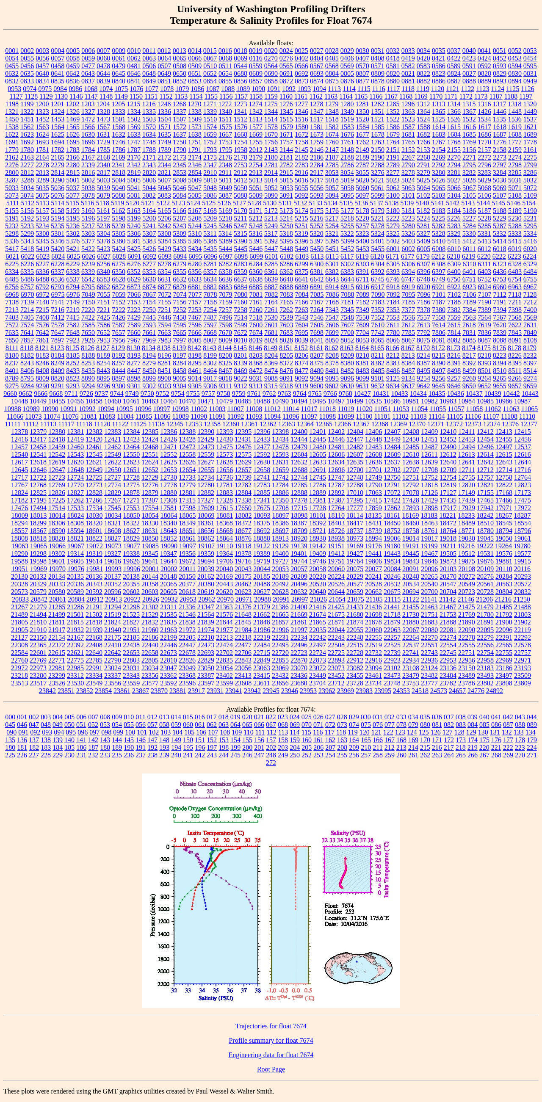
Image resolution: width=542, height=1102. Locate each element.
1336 (164, 111)
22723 (298, 652)
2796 (484, 164)
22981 (56, 667)
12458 (38, 446)
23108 (410, 667)
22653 (131, 652)
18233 (466, 515)
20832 (522, 591)
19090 (168, 546)
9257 (454, 378)
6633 (195, 279)
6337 (57, 271)
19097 (187, 546)
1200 (42, 104)
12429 (205, 439)
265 (461, 755)
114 (294, 732)
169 (413, 739)
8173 (453, 347)
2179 (256, 157)
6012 (484, 248)
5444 (225, 248)
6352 (134, 271)
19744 (298, 561)
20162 (205, 576)
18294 (19, 523)
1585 (377, 126)
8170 (423, 347)
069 (295, 724)
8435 (88, 370)
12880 (168, 492)
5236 (73, 225)
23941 (233, 690)
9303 (164, 385)
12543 (75, 454)
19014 (410, 538)
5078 (88, 195)
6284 (256, 264)
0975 (45, 88)
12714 (503, 469)
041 (496, 717)
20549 (466, 584)
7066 (134, 294)
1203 (87, 104)
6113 (317, 256)
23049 (187, 667)
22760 (19, 660)
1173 (480, 96)
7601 (271, 325)
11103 (418, 416)
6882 (210, 286)
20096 (429, 568)
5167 (195, 210)
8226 (515, 355)
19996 (131, 568)
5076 (57, 195)
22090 (466, 629)
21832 (149, 622)
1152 (165, 96)
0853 (195, 81)
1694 (57, 142)
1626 (73, 134)
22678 (187, 652)
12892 (336, 492)
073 (342, 724)
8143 (209, 347)
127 (447, 732)
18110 (336, 515)
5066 (454, 187)
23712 (336, 683)
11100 (364, 416)
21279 (38, 606)
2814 (57, 172)
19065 (38, 546)
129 (471, 732)
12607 (354, 454)
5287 (499, 225)
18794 (503, 530)
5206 (164, 218)
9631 (362, 385)
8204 (271, 355)
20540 (429, 584)
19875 (466, 561)
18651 (187, 530)
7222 (118, 309)
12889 (317, 492)
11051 (382, 408)
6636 (225, 279)
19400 (280, 553)
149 (176, 739)
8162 (331, 347)
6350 (118, 271)
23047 (168, 667)
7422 (88, 317)
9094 (317, 378)
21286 (75, 606)
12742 (280, 477)
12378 (19, 431)
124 (412, 732)
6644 (347, 279)
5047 (195, 187)
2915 (286, 172)
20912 (94, 599)
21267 (19, 606)
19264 (503, 546)
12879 (149, 492)
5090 (271, 195)
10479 (224, 401)
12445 (317, 439)
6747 (408, 279)
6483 (515, 271)
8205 (286, 355)
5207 (179, 218)
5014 (271, 180)
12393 (224, 431)
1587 (408, 126)
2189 (362, 157)
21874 (354, 622)
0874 (317, 81)
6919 (408, 286)
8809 (42, 378)
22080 (429, 629)
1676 (347, 134)
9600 (317, 385)
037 (449, 717)
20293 (522, 576)
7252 (179, 309)
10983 (448, 401)
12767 (19, 485)
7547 (332, 317)
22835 (224, 660)
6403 (484, 271)
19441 (373, 553)
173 (461, 739)
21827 (131, 622)
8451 (164, 370)
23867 (140, 690)
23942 (252, 690)
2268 (423, 157)
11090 (199, 416)
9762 (269, 393)
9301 (134, 385)
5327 (423, 233)
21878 (373, 622)
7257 (225, 309)
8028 (286, 340)
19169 (354, 546)
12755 (466, 477)
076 (378, 724)
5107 (499, 195)
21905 (19, 629)
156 (259, 739)
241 (188, 755)
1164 (345, 96)
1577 (256, 126)
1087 (212, 88)
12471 (168, 446)
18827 (112, 538)
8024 (271, 340)
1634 (149, 134)
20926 (150, 599)
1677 (362, 134)
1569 (134, 126)
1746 (118, 142)
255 (342, 755)
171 (437, 739)
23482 (429, 675)
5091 (286, 195)
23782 (448, 683)
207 (330, 747)
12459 (56, 446)
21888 (448, 622)
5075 (42, 195)
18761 (429, 530)
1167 (391, 96)
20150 (187, 576)
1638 (195, 134)
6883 (225, 286)
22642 (112, 652)
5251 (301, 225)
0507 (164, 65)
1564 (57, 126)
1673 (317, 134)
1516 (301, 119)
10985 (485, 401)
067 (271, 724)
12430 (224, 439)
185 (69, 747)
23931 (215, 690)
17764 (336, 507)
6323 (499, 264)
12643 (503, 462)
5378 (103, 241)
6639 (271, 279)
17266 (94, 500)
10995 (124, 408)
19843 (410, 561)
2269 (438, 157)
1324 (57, 111)
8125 (72, 347)
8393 (484, 363)
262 (425, 755)
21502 (94, 614)
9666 (40, 393)
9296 (103, 385)
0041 (484, 50)
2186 (317, 157)
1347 (317, 111)
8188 (88, 355)
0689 (256, 73)
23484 (448, 675)
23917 (196, 690)
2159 (515, 149)
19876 (485, 561)
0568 (332, 65)
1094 (319, 88)
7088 (347, 294)
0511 (225, 65)
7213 (12, 309)
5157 (42, 210)
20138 (131, 576)
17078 (410, 492)
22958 (485, 660)
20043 (243, 568)
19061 (522, 538)
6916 (362, 286)
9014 (195, 378)
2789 (393, 164)
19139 (298, 546)
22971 (522, 660)
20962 (206, 599)
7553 (393, 317)
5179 (377, 210)
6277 (149, 264)
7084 (302, 294)
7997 (179, 340)
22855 (280, 660)
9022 (240, 378)
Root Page (271, 1069)
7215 (42, 309)
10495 (317, 401)
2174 (195, 157)
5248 (256, 225)
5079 (103, 195)
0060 (103, 58)
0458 (57, 65)
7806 (438, 332)
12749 (373, 477)
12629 (243, 462)
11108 (509, 416)
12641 (466, 462)
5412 (469, 241)
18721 (317, 530)
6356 (195, 271)
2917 (317, 172)
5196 (88, 218)
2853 (179, 172)
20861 (57, 599)
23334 (94, 675)
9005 (179, 378)
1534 (484, 119)
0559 (256, 65)
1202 (72, 104)
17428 (410, 500)
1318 (514, 104)
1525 (438, 119)
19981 (94, 568)
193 (164, 747)
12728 (131, 477)
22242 (317, 637)
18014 (57, 515)
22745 (448, 652)
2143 (271, 149)
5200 (149, 218)
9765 (315, 393)
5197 (103, 218)
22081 (448, 629)
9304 (179, 385)
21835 (168, 622)
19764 (354, 561)
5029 (484, 180)
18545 (503, 523)
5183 (438, 210)
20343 (94, 584)
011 (140, 717)
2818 (118, 172)
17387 (336, 500)
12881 (187, 492)
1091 (273, 88)
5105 (469, 195)
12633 (317, 462)
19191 (410, 546)
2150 (377, 149)
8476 (286, 370)
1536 (515, 119)
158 (283, 739)
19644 (168, 561)
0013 (179, 50)
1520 (362, 119)
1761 (347, 142)
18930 (317, 538)
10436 (455, 393)
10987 (522, 401)
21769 (466, 614)
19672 (187, 561)
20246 (392, 576)
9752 (162, 393)
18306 (56, 523)
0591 (469, 65)
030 (366, 717)
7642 (42, 332)
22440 (149, 645)
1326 (73, 111)
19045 (485, 538)
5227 (469, 218)
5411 (453, 241)
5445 (240, 248)
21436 (373, 606)
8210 (362, 355)
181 (22, 747)
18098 (299, 515)
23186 (503, 667)
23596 (187, 683)
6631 (164, 279)
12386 (168, 431)
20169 (224, 576)
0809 (377, 73)
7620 (499, 325)
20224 (336, 576)
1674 (332, 134)
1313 (438, 104)
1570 (149, 126)
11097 (309, 416)
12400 (298, 431)
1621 (530, 126)
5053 (286, 187)
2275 (530, 157)
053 (105, 724)
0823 (438, 73)
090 (11, 732)
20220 (317, 576)
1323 (42, 111)
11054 (419, 408)
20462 (243, 584)
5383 (149, 241)
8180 (12, 355)
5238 (103, 225)
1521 (377, 119)
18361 (205, 523)
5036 (57, 187)
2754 (256, 164)
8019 (256, 340)
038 (461, 717)
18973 (354, 538)
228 (46, 755)
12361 (249, 424)
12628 (224, 462)
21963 (168, 629)
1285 (392, 104)
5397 (317, 241)
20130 (19, 576)
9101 (377, 378)
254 (330, 755)
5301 (57, 233)
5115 (72, 203)
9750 (147, 393)
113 (283, 732)
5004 (118, 180)
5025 (423, 180)
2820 (149, 172)
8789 (12, 378)
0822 (423, 73)
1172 (466, 96)
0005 (73, 50)
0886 (438, 81)
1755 (256, 142)
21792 (503, 614)
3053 (332, 172)
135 (10, 739)
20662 (373, 591)
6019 (515, 248)
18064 (168, 515)
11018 (327, 408)
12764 (522, 477)
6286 (286, 264)
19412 (336, 553)
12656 (224, 469)
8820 (57, 378)
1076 (136, 88)
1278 (316, 104)
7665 (179, 332)
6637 (240, 279)
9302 (149, 385)
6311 (484, 264)
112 (271, 732)
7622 (515, 325)
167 (389, 739)
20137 (112, 576)
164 (354, 739)
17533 (75, 507)
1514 (271, 119)
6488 (42, 279)
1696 (88, 142)
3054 (347, 172)
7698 (317, 332)
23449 (317, 675)
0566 (301, 65)
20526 (336, 584)
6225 (12, 264)
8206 (301, 355)
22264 (410, 637)
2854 (195, 172)
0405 (332, 58)
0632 (12, 73)
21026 (318, 599)
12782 (243, 485)
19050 (503, 538)
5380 (118, 241)
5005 (134, 180)
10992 (87, 408)
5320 (317, 233)
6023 (43, 256)
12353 (193, 424)
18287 (522, 515)
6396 (423, 271)
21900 (503, 622)
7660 (134, 332)
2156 (469, 149)
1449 (530, 111)
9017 (210, 378)
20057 (298, 568)
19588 (19, 561)
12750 (392, 477)
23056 (243, 667)
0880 (393, 81)
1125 (512, 88)
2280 (73, 164)
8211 (377, 355)
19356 (187, 553)
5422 (88, 248)
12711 (466, 469)
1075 (121, 88)
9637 (408, 385)
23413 (243, 675)
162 (330, 739)
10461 (131, 401)
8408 (42, 370)
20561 (485, 584)
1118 (408, 88)
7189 (469, 302)
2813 (42, 172)
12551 (149, 454)
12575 (243, 454)
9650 (469, 385)
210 (366, 747)
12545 (94, 454)
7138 (12, 302)
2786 (347, 164)
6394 (408, 271)
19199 (429, 546)
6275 (118, 264)
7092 (393, 294)
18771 (466, 530)
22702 (224, 652)
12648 (75, 469)
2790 (408, 164)
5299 (27, 233)
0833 (27, 81)
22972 (19, 667)
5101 (408, 195)
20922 (132, 599)
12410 (448, 431)
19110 (224, 546)
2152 (408, 149)
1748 (149, 142)
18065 (187, 515)
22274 (448, 637)
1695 (73, 142)
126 (436, 732)
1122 (467, 88)
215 (425, 747)
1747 (134, 142)
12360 (230, 424)
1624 (42, 134)
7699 (332, 332)
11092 (235, 416)
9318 (286, 385)
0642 (73, 73)
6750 (454, 279)
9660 (10, 393)
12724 (75, 477)
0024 (286, 50)
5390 (240, 241)
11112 (30, 424)
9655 (499, 385)
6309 (454, 264)
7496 (225, 317)
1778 (530, 142)
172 (449, 739)
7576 (42, 325)
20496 (298, 584)
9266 (515, 378)
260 (401, 755)
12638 (410, 462)
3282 (469, 172)
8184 (57, 355)
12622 (112, 462)
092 (35, 732)
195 (188, 747)
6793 (57, 286)
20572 (522, 584)
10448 (19, 401)
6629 (134, 279)
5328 (438, 233)
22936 (429, 660)
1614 (438, 126)
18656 (205, 530)
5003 (103, 180)
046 (22, 724)
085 (484, 724)
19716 (243, 561)
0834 (42, 81)
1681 (408, 134)
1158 (256, 96)
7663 (164, 332)
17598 (187, 507)
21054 (337, 599)
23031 (131, 667)
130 (483, 732)
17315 (187, 500)
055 (129, 724)
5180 (393, 210)
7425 (103, 317)
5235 (57, 225)
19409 (317, 553)
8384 (408, 363)
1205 (118, 104)
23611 (261, 683)
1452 (42, 119)
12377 (528, 424)
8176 (499, 347)
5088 (240, 195)
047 (34, 724)
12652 (149, 469)
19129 (280, 546)
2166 (73, 157)
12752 (429, 477)
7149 (73, 302)
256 (354, 755)
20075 (354, 568)
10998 (180, 408)
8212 (393, 355)
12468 (149, 446)
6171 (392, 256)
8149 (270, 347)
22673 (168, 652)
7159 (225, 302)
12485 (410, 446)
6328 (515, 264)
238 (152, 755)
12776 (149, 485)
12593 (280, 454)
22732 (373, 652)
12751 (410, 477)
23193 (522, 667)
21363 (224, 606)
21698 (373, 614)
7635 (12, 332)
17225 (56, 500)
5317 (271, 233)
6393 (393, 271)
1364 (423, 111)
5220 (362, 218)
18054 (150, 515)
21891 (485, 622)
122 (388, 732)
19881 (503, 561)
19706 (224, 561)
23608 (243, 683)
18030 (94, 515)
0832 (12, 81)
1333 (118, 111)
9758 (223, 393)
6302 (347, 264)
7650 (88, 332)
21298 (131, 606)
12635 (354, 462)
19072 (94, 546)
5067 (469, 187)
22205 (187, 637)
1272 (225, 104)
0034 (423, 50)
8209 (347, 355)
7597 (210, 325)
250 (295, 755)
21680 (354, 614)
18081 (224, 515)
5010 (210, 180)
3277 (393, 172)
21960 (149, 629)
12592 (261, 454)
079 (413, 724)
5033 (12, 187)
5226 (454, 218)
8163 (347, 347)
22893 (336, 660)
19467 (429, 553)
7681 (271, 332)
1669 (256, 134)
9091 (286, 378)
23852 (84, 690)
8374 (301, 363)
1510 (210, 119)
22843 (243, 660)
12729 (149, 477)
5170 (240, 210)
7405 (27, 317)
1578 (271, 126)
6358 (225, 271)
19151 (336, 546)
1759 (317, 142)
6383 (347, 271)
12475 (224, 446)
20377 (187, 584)
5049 (225, 187)
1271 (209, 104)
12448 (373, 439)
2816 (88, 172)
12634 (336, 462)
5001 (73, 180)
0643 (88, 73)
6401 (469, 271)
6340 (103, 271)
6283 (240, 264)
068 (283, 724)
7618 (469, 325)
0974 (29, 88)
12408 (410, 431)
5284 (469, 225)
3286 (530, 172)
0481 (134, 65)
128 (459, 732)
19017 (429, 538)
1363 (408, 111)
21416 (317, 606)
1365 (438, 111)
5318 (286, 233)
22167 (75, 637)
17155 (485, 492)
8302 (210, 363)
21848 (261, 622)
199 (235, 747)
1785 (103, 149)
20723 (466, 591)
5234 (42, 225)
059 (176, 724)
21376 (243, 606)
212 (389, 747)
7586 (103, 325)
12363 (286, 424)
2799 (530, 164)
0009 (118, 50)
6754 (515, 279)
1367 (469, 111)
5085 (195, 195)
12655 (205, 469)
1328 (103, 111)
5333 (515, 233)
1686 (484, 134)
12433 (261, 439)
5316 (256, 233)
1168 (405, 96)
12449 (392, 439)
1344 (271, 111)
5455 (377, 248)
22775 (75, 660)
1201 (57, 104)
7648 (73, 332)
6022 (27, 256)
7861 (42, 340)
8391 (454, 363)
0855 (225, 81)
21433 (354, 606)
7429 (134, 317)
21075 (355, 599)
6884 (240, 286)
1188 (510, 96)
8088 (499, 340)
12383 (112, 431)
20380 (205, 584)
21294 (112, 606)
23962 (326, 690)
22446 (168, 645)
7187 (438, 302)
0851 (164, 81)
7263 (301, 309)
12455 (503, 439)
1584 (362, 126)
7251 (164, 309)
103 (165, 732)
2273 (499, 157)
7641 (27, 332)
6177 (408, 256)
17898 (429, 507)
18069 (206, 515)
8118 (26, 347)
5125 (209, 203)
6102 (286, 256)
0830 (515, 73)
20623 (243, 591)
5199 (134, 218)
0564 (271, 65)
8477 (301, 370)
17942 (485, 507)
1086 (197, 88)
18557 (19, 530)
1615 (454, 126)
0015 (210, 50)
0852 (179, 81)
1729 (103, 142)
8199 (210, 355)
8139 (179, 347)
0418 (393, 58)
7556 (408, 317)
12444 (298, 439)
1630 (88, 134)
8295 (195, 363)
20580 (56, 591)
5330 (469, 233)
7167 (317, 302)
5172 (271, 210)
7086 (332, 294)
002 (34, 717)
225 (10, 755)
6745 (377, 279)
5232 (12, 225)
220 (484, 747)
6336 (42, 271)
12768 (38, 485)
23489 (466, 675)
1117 (393, 88)
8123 (57, 347)
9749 (132, 393)
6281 (210, 264)
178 (520, 739)
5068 (484, 187)
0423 (469, 58)
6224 (529, 256)
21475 (466, 606)
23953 (308, 690)
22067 (410, 629)
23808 (503, 683)
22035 (317, 629)
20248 (410, 576)
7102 (454, 294)
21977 (224, 629)
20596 (112, 591)
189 (117, 747)
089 (532, 724)
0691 (286, 73)
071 (318, 724)
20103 (448, 568)
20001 (150, 568)
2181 (286, 157)
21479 (485, 606)
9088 (271, 378)
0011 (148, 50)
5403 (408, 241)
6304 (377, 264)
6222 (499, 256)
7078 (210, 294)
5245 (210, 225)
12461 (94, 446)
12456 (522, 439)
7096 (424, 294)
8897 (118, 378)
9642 (423, 385)
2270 (454, 157)
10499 (354, 401)
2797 (499, 164)
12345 (174, 424)
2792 (438, 164)
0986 (75, 88)
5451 (332, 248)
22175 (112, 637)
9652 (484, 385)
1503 (149, 119)
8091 (515, 340)
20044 (261, 568)
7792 (423, 332)
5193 (42, 218)
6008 (438, 248)
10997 (161, 408)
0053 (530, 50)
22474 (224, 645)
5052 (271, 187)
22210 (205, 637)
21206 (484, 599)
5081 (134, 195)
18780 (485, 530)
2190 (377, 157)
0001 (12, 50)
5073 (12, 195)
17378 (298, 500)
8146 (255, 347)
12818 (429, 485)
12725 (94, 477)
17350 (280, 500)
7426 (118, 317)
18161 (391, 515)
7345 (347, 309)
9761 (254, 393)
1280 (347, 104)
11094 (272, 416)
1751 (195, 142)
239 (164, 755)
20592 (94, 591)
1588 (423, 126)
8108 (530, 340)
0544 (240, 65)
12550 (131, 454)
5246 (225, 225)
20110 (503, 568)
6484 (530, 271)
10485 (243, 401)
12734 (205, 477)
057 (152, 724)
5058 (347, 187)
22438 (131, 645)
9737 (101, 393)
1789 (164, 149)
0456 (27, 65)
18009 (19, 515)
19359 (205, 553)
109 (237, 732)
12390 (205, 431)
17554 (149, 507)
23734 (373, 683)
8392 (469, 363)
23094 (373, 667)
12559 (205, 454)
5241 (149, 225)
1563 (42, 126)
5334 (530, 233)
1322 (27, 111)
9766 (330, 393)
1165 (361, 96)
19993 (113, 568)
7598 (225, 325)
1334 (134, 111)
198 (223, 747)
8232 (530, 355)
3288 (27, 180)
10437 (474, 393)
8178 (514, 347)
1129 (46, 96)
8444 (118, 370)
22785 (94, 660)
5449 (301, 248)
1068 (90, 88)
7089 (363, 294)
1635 (164, 134)
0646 (134, 73)
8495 (423, 370)
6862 (103, 286)
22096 (503, 629)
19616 (112, 561)
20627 (261, 591)
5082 (149, 195)
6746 (393, 279)
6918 (393, 286)
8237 (12, 363)
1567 (103, 126)
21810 (38, 622)
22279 (485, 637)
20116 (522, 568)
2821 (164, 172)
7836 (484, 332)
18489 (466, 523)
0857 (256, 81)
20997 (299, 599)
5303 (88, 233)
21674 (317, 614)
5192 (27, 218)
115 (306, 732)
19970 (57, 568)
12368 (379, 424)
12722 (38, 477)
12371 (435, 424)
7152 (118, 302)
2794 (454, 164)
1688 (515, 134)
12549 (112, 454)
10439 (492, 393)
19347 (168, 553)
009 (117, 717)
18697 (280, 530)
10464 (168, 401)
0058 (73, 58)
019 (235, 717)
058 (164, 724)
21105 (374, 599)
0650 (179, 73)
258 (378, 755)
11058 (474, 408)
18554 (522, 523)
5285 (484, 225)
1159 (270, 96)
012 (152, 717)
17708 (280, 507)
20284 (503, 576)
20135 (75, 576)
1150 (136, 96)
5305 (118, 233)
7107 (485, 294)
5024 (408, 180)
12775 (131, 485)
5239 (118, 225)
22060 (373, 629)
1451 (27, 119)
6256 (103, 264)
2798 (515, 164)
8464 (210, 370)
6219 (469, 256)
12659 (280, 469)
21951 (131, 629)
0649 (164, 73)
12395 (243, 431)
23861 (121, 690)
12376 (510, 424)
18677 (243, 530)
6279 (179, 264)
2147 (332, 149)
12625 (168, 462)
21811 (56, 622)
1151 (151, 96)
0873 (301, 81)
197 (212, 747)
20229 (354, 576)
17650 (243, 507)
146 (141, 739)
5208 (195, 218)
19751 (336, 561)
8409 (57, 370)
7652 (103, 332)
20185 (261, 576)
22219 (261, 637)
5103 (438, 195)
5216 (317, 218)
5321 (332, 233)
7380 (438, 309)
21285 (56, 606)
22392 (75, 645)
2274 (515, 157)
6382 (332, 271)
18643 (168, 530)
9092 (301, 378)
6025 (73, 256)
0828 (484, 73)
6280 (195, 264)
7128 (529, 294)
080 (425, 724)
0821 (408, 73)
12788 (354, 485)
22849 (261, 660)
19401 (298, 553)
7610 (377, 325)
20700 (429, 591)
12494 (466, 446)
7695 (301, 332)
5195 (73, 218)
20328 (19, 584)
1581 (317, 126)
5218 (347, 218)
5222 (393, 218)
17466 (503, 500)
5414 (499, 241)
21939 (94, 629)
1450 (12, 119)
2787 (362, 164)
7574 (27, 325)
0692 (301, 73)
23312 (75, 675)
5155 (12, 210)
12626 (187, 462)
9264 (484, 378)
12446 (336, 439)
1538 (12, 126)
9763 (284, 393)
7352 (377, 309)
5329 (454, 233)
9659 (530, 385)
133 (519, 732)
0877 (362, 81)
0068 (225, 58)
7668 (210, 332)
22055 (354, 629)
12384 (131, 431)
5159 (73, 210)
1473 (103, 119)
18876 (243, 538)
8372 (286, 363)
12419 (75, 439)
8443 (103, 370)
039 (472, 717)
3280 (438, 172)
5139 (407, 203)
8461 (195, 370)
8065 (377, 340)
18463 (429, 523)
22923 (392, 660)
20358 (149, 584)
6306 (408, 264)
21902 (522, 622)
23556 (112, 683)
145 (129, 739)
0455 (12, 65)
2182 (301, 157)
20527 (354, 584)
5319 (301, 233)
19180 (392, 546)
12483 (373, 446)
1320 (529, 104)
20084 (392, 568)
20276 (485, 576)
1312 (423, 104)
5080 (118, 195)
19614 (94, 561)
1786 (118, 149)
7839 (499, 332)
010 (129, 717)
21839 (205, 622)
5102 (423, 195)
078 (401, 724)
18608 (112, 530)
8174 (469, 347)
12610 (410, 454)
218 (461, 747)
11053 (401, 408)
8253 (88, 363)
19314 (75, 553)
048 (46, 724)
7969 (149, 340)
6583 (103, 279)
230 (69, 755)
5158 (57, 210)
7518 (256, 317)
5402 (393, 241)
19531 (485, 553)
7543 (301, 317)
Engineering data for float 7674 (271, 1054)
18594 (75, 530)
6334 (12, 271)
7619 (484, 325)
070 (306, 724)
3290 (57, 180)
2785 (332, 164)
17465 (485, 500)
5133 (315, 203)
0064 (164, 58)
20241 (373, 576)
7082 (271, 294)
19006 (392, 538)
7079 (225, 294)
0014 (195, 50)
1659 (210, 134)
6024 (58, 256)
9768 (345, 393)
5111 (12, 203)
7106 (469, 294)
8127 (103, 347)
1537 (530, 119)
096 (82, 732)
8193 (134, 355)
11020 (364, 408)
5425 (134, 248)
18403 (336, 523)
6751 (469, 279)
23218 (19, 675)
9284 (27, 385)
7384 (469, 309)
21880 (410, 622)
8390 (438, 363)
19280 (522, 546)
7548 (347, 317)
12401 (317, 431)
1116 (378, 88)
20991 (281, 599)
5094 (332, 195)
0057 (57, 58)
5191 (12, 218)
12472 (187, 446)
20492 (280, 584)
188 (105, 747)
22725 (336, 652)
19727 (280, 561)
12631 (280, 462)
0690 (271, 73)
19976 (75, 568)
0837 (88, 81)
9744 (117, 393)
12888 (298, 492)
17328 (224, 500)
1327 (88, 111)
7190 (484, 302)
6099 (256, 256)
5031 (515, 180)
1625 (57, 134)
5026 (438, 180)
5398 (332, 241)
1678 (377, 134)
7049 (88, 294)
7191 (499, 302)
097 (94, 732)
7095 (408, 294)
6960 (499, 286)
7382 (454, 309)
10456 (75, 401)
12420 (94, 439)
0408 (377, 58)
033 (401, 717)
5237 (88, 225)
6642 (317, 279)
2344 (164, 164)
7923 (73, 340)
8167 (408, 347)
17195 (38, 500)
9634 (393, 385)
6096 (210, 256)
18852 (168, 538)
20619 (205, 591)
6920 (423, 286)
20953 (188, 599)
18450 (392, 523)
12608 (373, 454)
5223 (408, 218)
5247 (240, 225)
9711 (70, 393)
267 (484, 755)
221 (496, 747)
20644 (336, 591)
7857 (27, 340)
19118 (243, 546)
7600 (256, 325)
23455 (354, 675)
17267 (112, 500)
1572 (179, 126)
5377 (88, 241)
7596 (195, 325)
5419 (42, 248)
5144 (483, 203)
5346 (57, 241)
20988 (262, 599)
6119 (361, 256)
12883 (224, 492)
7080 (241, 294)
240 (176, 755)
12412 (485, 431)
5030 (499, 180)
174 (472, 739)
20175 (243, 576)
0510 (210, 65)
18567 (38, 530)
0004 (57, 50)
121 (376, 732)
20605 (168, 591)
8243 (27, 363)
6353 (149, 271)
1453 (57, 119)
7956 (118, 340)
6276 (134, 264)
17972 (522, 507)
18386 (280, 523)
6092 (149, 256)
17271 (131, 500)
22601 (38, 652)
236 (129, 755)
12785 (298, 485)
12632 (298, 462)
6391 (362, 271)
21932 (75, 629)
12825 (38, 492)
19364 (224, 553)
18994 (373, 538)
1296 (408, 104)
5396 (301, 241)
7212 (530, 302)
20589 (75, 591)
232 (93, 755)
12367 (361, 424)
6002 (408, 248)
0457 (42, 65)
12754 (448, 477)
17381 (317, 500)
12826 (56, 492)
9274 (530, 378)
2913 (256, 172)
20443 (224, 584)
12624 (149, 462)
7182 (362, 302)
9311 (225, 385)
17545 (112, 507)
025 (306, 717)
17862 (392, 507)
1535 (499, 119)
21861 (298, 622)
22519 (373, 645)
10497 (336, 401)
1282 (377, 104)
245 (235, 755)
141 (81, 739)
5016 (301, 180)
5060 (362, 187)
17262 (75, 500)
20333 (56, 584)
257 (366, 755)
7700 (347, 332)
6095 (195, 256)
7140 (42, 302)
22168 (94, 637)
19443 (392, 553)
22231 (280, 637)
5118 (102, 203)
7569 (530, 317)
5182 (423, 210)
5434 (195, 248)
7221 (103, 309)
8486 (393, 370)
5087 (225, 195)
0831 (530, 73)
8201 (240, 355)
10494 (298, 401)
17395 (354, 500)
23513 (19, 683)
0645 (118, 73)
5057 (332, 187)
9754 (178, 393)
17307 (149, 500)
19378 (243, 553)
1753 (225, 142)
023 (283, 717)
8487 (408, 370)
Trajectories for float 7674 (271, 1026)
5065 (438, 187)
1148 (106, 96)
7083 (286, 294)
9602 (332, 385)
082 (449, 724)
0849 (149, 81)
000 (10, 717)
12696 (336, 469)
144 (117, 739)
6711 (362, 279)
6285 (271, 264)
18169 (410, 515)
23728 (354, 683)
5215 (301, 218)
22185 (131, 637)
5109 (530, 195)
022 (271, 717)
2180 (271, 157)
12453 (466, 439)
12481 (336, 446)
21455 (410, 606)
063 (223, 724)
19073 (113, 546)
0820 (393, 73)
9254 (423, 378)
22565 (503, 645)
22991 (94, 667)
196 (200, 747)
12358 (212, 424)
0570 (362, 65)
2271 (469, 157)
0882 (423, 81)
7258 (240, 309)
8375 (317, 363)
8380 (347, 363)
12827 (75, 492)
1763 (377, 142)
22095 (485, 629)
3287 (12, 180)
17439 (466, 500)
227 (34, 755)
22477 (243, 645)
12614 (485, 454)
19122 (261, 546)
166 (378, 739)
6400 (454, 271)
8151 (286, 347)
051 (81, 724)
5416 (530, 241)
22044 (336, 629)
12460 (75, 446)
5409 (423, 241)
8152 (301, 347)
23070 (298, 667)
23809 (522, 683)
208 (342, 747)
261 (413, 755)
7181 (347, 302)
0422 (454, 58)
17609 (205, 507)
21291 (94, 606)
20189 (280, 576)
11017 (309, 408)
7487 (210, 317)
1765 (408, 142)
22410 (112, 645)
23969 (345, 690)
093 (47, 732)
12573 (224, 454)
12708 (429, 469)
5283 (454, 225)
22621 (75, 652)
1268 (179, 104)
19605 (75, 561)
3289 (42, 180)
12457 (19, 446)
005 (69, 717)
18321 (112, 523)
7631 (530, 325)
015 (188, 717)
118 (341, 732)
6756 (12, 286)
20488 (261, 584)
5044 (149, 187)
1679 (393, 134)
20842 (38, 599)
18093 (262, 515)
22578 (522, 645)
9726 (86, 393)
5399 (347, 241)
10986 (503, 401)
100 (130, 732)
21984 (243, 629)
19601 (56, 561)
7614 (438, 325)
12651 (131, 469)
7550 (362, 317)
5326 (408, 233)
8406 (27, 370)
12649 (94, 469)
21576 (224, 614)
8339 (240, 363)
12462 (112, 446)
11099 (345, 416)
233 (105, 755)
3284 (499, 172)
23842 (47, 690)
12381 (75, 431)
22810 (168, 660)
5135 (346, 203)
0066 (195, 58)
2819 (134, 172)
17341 (261, 500)
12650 (112, 469)
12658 (261, 469)
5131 (285, 203)
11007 (235, 408)
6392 (377, 271)
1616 (469, 126)
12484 (392, 446)
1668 (240, 134)
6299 (301, 264)
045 (10, 724)
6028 (119, 256)
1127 (15, 96)
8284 (179, 363)
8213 (408, 355)
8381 (362, 363)
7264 (317, 309)
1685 (469, 134)
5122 (163, 203)
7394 (499, 309)
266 (472, 755)
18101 (318, 515)
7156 (179, 302)
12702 (392, 469)
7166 (301, 302)
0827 (469, 73)
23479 (410, 675)
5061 (377, 187)
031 (378, 717)
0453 (515, 58)
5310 (195, 233)
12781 (224, 485)
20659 (354, 591)
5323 (362, 233)
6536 (57, 279)
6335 (27, 271)
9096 (347, 378)
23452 (336, 675)
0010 (134, 50)
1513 (256, 119)
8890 (88, 378)
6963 (515, 286)
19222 (484, 546)
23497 (503, 675)
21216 (503, 599)
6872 (118, 286)
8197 (179, 355)
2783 (301, 164)
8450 (149, 370)
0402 (301, 58)
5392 (271, 241)
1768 (454, 142)
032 (389, 717)
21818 (94, 622)
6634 (210, 279)
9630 (347, 385)
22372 (56, 645)
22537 (410, 645)
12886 (280, 492)
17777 (354, 507)
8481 (332, 370)
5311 (209, 233)
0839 (103, 81)
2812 (27, 172)
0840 (118, 81)
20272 (466, 576)
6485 (12, 279)
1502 (134, 119)
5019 (347, 180)
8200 (225, 355)
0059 (88, 58)
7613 (423, 325)
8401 (12, 370)
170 (425, 739)
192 (152, 747)
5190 (530, 210)
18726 (336, 530)
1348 (332, 111)
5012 (240, 180)
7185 (408, 302)
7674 (256, 332)
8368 (256, 363)
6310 (469, 264)
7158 (210, 302)
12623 (131, 462)
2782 (286, 164)
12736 (224, 477)
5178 (362, 210)
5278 (377, 225)
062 (212, 724)
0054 (12, 58)
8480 (317, 370)
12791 (392, 485)
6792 (42, 286)
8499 (469, 370)
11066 (15, 416)
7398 (515, 309)
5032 (530, 180)
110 (248, 732)
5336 (12, 241)
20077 (373, 568)
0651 (195, 73)
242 (200, 755)
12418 (56, 439)
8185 (73, 355)
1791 (195, 149)
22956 (466, 660)
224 (532, 747)
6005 (423, 248)
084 (472, 724)
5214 (286, 218)
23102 (392, 667)
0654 (225, 73)
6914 (332, 286)
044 (532, 717)
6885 (256, 286)
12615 (503, 454)
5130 (270, 203)
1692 (27, 142)
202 (271, 747)
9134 (408, 378)
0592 (484, 65)
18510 (485, 523)
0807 (362, 73)
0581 (393, 65)
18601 (94, 530)
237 (141, 755)
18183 (428, 515)
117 (330, 732)
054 (117, 724)
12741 (261, 477)
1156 (225, 96)
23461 (373, 675)
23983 (364, 690)
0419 (408, 58)
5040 (118, 187)
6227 (42, 264)
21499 (56, 614)
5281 (423, 225)
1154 (195, 96)
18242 (484, 515)
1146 (76, 96)
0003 (42, 50)
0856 (240, 81)
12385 (149, 431)
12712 (485, 469)
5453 (362, 248)
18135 (373, 515)
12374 (491, 424)
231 (81, 755)
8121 (42, 347)
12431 (243, 439)
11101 (382, 416)
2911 (225, 172)
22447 (187, 645)
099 (118, 732)
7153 (134, 302)
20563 (503, 584)
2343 (149, 164)
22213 (224, 637)
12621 (94, 462)
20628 (280, 591)
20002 (168, 568)
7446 (164, 317)
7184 (393, 302)
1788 (149, 149)
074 (354, 724)
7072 (164, 294)
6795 (88, 286)
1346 (301, 111)
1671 (286, 134)
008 (105, 717)
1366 (454, 111)
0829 (499, 73)
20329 (38, 584)
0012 (164, 50)
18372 (243, 523)
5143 (468, 203)
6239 (88, 264)
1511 (225, 119)
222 (508, 747)
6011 (469, 248)
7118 (514, 294)
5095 (347, 195)
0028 (332, 50)
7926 (88, 340)
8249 (57, 363)
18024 (75, 515)
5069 (499, 187)
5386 (195, 241)
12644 (522, 462)
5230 (515, 218)
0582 (408, 65)
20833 (20, 599)
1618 (499, 126)
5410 (438, 241)
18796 (522, 530)
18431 (373, 523)
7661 (149, 332)
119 (352, 732)
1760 (332, 142)
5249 (271, 225)
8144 (225, 347)
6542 (88, 279)
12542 (56, 454)
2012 (256, 149)
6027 (104, 256)
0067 (210, 58)
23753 (410, 683)
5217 (332, 218)
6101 (271, 256)
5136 (361, 203)
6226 (27, 264)
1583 (347, 126)
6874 (149, 286)
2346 (195, 164)
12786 (317, 485)
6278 (164, 264)
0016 (225, 50)
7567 (499, 317)
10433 (399, 393)
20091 (410, 568)
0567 (317, 65)
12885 (261, 492)
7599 (240, 325)
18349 (187, 523)
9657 (515, 385)
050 (69, 724)
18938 (336, 538)
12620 (75, 462)
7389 (484, 309)
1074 (106, 88)
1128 (31, 96)
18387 (298, 523)
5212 (256, 218)
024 (295, 717)
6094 (180, 256)
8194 (149, 355)
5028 (469, 180)
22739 (392, 652)
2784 (317, 164)
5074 (27, 195)
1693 (42, 142)
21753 (448, 614)
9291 (57, 385)
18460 (410, 523)
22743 (429, 652)
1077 (151, 88)
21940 (112, 629)
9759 (239, 393)
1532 (469, 119)
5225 (438, 218)
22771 (56, 660)
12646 (38, 469)
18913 (280, 538)
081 (437, 724)
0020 (271, 50)
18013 (38, 515)
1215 (133, 104)
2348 (225, 164)
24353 (401, 690)
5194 (57, 218)
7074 (180, 294)
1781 (42, 149)
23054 (224, 667)
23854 (103, 690)
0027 (317, 50)
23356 (149, 675)
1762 (362, 142)
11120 (102, 424)
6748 (423, 279)
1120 (437, 88)
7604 (301, 325)
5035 (42, 187)
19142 (317, 546)
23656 (280, 683)
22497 (317, 645)
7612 (408, 325)
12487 (429, 446)
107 (213, 732)
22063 (392, 629)
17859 (373, 507)
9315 (271, 385)
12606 (336, 454)
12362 (268, 424)
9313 (256, 385)
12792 (410, 485)
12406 (373, 431)
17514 (56, 507)
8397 (530, 363)
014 (176, 717)
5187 (484, 210)
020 (247, 717)
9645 (438, 385)
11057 (456, 408)
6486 (27, 279)
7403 (12, 317)
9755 (193, 393)
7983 (164, 340)
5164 (149, 210)
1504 (164, 119)
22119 (522, 629)
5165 (164, 210)
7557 (423, 317)
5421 (73, 248)
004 (58, 717)
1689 (530, 134)
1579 (286, 126)
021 (259, 717)
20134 (56, 576)
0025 (301, 50)
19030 (466, 538)
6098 (241, 256)
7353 (393, 309)
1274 (255, 104)
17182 (19, 500)
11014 (290, 408)
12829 (112, 492)
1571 (164, 126)
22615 (56, 652)
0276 (286, 58)
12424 (149, 439)
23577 (149, 683)
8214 (423, 355)
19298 (38, 553)
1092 (289, 88)
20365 (168, 584)
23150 (466, 667)
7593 (149, 325)
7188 (454, 302)
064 (235, 724)
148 (164, 739)
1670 (271, 134)
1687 (499, 134)
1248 (164, 104)
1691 (12, 142)
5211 (240, 218)
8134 (148, 347)
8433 (73, 370)
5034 (27, 187)
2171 (149, 157)
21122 (410, 599)
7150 (88, 302)
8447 (134, 370)
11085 (144, 416)
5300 (42, 233)
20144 (149, 576)
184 (58, 747)
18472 (448, 523)
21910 (38, 629)
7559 (454, 317)
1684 (454, 134)
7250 (149, 309)
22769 (38, 660)
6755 (530, 279)
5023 (393, 180)
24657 (457, 690)
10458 (94, 401)
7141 (57, 302)
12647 (56, 469)
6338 (73, 271)
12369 (398, 424)
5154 (529, 203)
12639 (429, 462)
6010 (454, 248)
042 (508, 717)
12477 (261, 446)
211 (377, 747)
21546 (187, 614)
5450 (317, 248)
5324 (377, 233)
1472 (88, 119)
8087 (484, 340)
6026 (88, 256)
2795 (469, 164)
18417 (354, 523)
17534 (94, 507)
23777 (429, 683)
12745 (317, 477)
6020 (530, 248)
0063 (149, 58)
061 (200, 724)
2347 (210, 164)
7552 (377, 317)
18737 (354, 530)
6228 (57, 264)
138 (46, 739)
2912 (240, 172)
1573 (195, 126)
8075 (423, 340)
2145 (301, 149)
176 (496, 739)
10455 (56, 401)
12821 (485, 485)
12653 (168, 469)
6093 (164, 256)
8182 (27, 355)
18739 (373, 530)
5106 (484, 195)
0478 (103, 65)
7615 (454, 325)
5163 (134, 210)
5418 (27, 248)
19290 (19, 553)
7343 (332, 309)
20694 (410, 591)
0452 (499, 58)
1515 (286, 119)
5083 (164, 195)
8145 (240, 347)
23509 (522, 675)
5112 (27, 203)
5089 (256, 195)
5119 (117, 203)
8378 (332, 363)
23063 (261, 667)
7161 (256, 302)
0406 (347, 58)
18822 (94, 538)
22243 (336, 637)
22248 (354, 637)
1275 (270, 104)
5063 (408, 187)
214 (413, 747)
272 (271, 762)
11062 (492, 408)
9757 (208, 393)
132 (507, 732)
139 (58, 739)
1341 (240, 111)
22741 (410, 652)
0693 (317, 73)
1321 (12, 111)
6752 (484, 279)
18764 (448, 530)
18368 (224, 523)
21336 (187, 606)
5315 (240, 233)
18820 (56, 538)
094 (59, 732)
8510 (499, 370)
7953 (103, 340)
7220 (88, 309)
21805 (19, 622)
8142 (194, 347)
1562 (27, 126)
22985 (75, 667)
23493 (485, 675)
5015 (286, 180)
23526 (56, 683)
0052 (515, 50)
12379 (38, 431)
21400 (298, 606)
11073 (33, 416)
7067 (149, 294)
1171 (450, 96)
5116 (87, 203)
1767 (438, 142)
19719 (261, 561)
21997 (298, 629)
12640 (448, 462)
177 (508, 739)
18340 (168, 523)
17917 (448, 507)
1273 (240, 104)
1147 (90, 96)
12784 (280, 485)
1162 (316, 96)
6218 (453, 256)
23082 (354, 667)
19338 (131, 553)
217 (449, 747)
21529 (149, 614)
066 (259, 724)
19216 (466, 546)
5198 (118, 218)
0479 (118, 65)
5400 (362, 241)
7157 (195, 302)
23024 (112, 667)
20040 (224, 568)
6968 (12, 294)
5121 (148, 203)
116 (318, 732)
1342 (256, 111)
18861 (187, 538)
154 (235, 739)
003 (46, 717)
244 (223, 755)
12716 (522, 469)
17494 (38, 507)
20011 (187, 568)
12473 (205, 446)
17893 (410, 507)
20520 (317, 584)
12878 (131, 492)
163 (342, 739)
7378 (423, 309)
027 (330, 717)
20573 (19, 591)
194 (176, 747)
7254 (210, 309)
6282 (225, 264)
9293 (73, 385)
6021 (12, 256)
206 (318, 747)
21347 (205, 606)
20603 (149, 591)
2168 (103, 157)
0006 (88, 50)
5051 (256, 187)
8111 (12, 347)
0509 (195, 65)
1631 (103, 134)
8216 (454, 355)
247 (259, 755)
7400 (530, 309)
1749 (164, 142)
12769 (56, 485)
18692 (261, 530)
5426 (149, 248)
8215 (438, 355)
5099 (377, 195)
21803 (522, 614)
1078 (167, 88)
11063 (511, 408)
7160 (240, 302)
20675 (392, 591)
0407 (362, 58)
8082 (454, 340)
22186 (149, 637)
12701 (373, 469)
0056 (42, 58)
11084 (125, 416)
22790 (112, 660)
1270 (194, 104)
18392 (317, 523)
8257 (118, 363)
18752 (392, 530)
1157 (240, 96)
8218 (484, 355)
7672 (240, 332)
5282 (438, 225)
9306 (210, 385)
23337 (112, 675)
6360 (256, 271)
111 (260, 732)
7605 (317, 325)
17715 (298, 507)
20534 (410, 584)
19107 (206, 546)
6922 (454, 286)
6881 (195, 286)
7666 (195, 332)
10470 (187, 401)
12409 (429, 431)
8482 (347, 370)
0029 (347, 50)
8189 (103, 355)
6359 (240, 271)
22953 (448, 660)
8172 (438, 347)
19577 (522, 553)
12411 (466, 431)
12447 (354, 439)
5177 (347, 210)
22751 (466, 652)
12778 (168, 485)
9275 (12, 385)
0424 (484, 58)
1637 (179, 134)
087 (508, 724)
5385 (179, 241)
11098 (327, 416)
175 (484, 739)
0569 (347, 65)
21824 (112, 622)
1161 (300, 96)
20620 (224, 591)
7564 (484, 317)
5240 (134, 225)
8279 (149, 363)
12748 (354, 477)
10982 (429, 401)
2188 (347, 157)
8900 (164, 378)
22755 (503, 652)
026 (318, 717)
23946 (289, 690)
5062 (393, 187)
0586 (438, 65)
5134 (330, 203)
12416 (19, 439)
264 (449, 755)
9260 (469, 378)
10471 (205, 401)
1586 (393, 126)
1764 (393, 142)
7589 (134, 325)
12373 (473, 424)
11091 (217, 416)
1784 (88, 149)
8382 (377, 363)
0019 (256, 50)
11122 (120, 424)
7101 (439, 294)
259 (389, 755)
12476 (243, 446)
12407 (392, 431)
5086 (210, 195)
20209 (298, 576)
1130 (61, 96)
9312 (240, 385)
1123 (482, 88)
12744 (298, 477)
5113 (42, 203)
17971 (503, 507)
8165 (377, 347)
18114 (354, 515)
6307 (423, 264)
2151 (393, 149)
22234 (298, 637)
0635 (27, 73)
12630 (261, 462)
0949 (530, 81)
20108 (466, 568)
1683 (438, 134)
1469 (73, 119)
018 (223, 717)
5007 (164, 180)
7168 (332, 302)
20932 (169, 599)
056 (141, 724)
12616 (522, 454)
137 (34, 739)
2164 (42, 157)
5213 (271, 218)
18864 (224, 538)
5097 (362, 195)
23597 (205, 683)
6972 (43, 294)
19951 (19, 568)
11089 (180, 416)
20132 (38, 576)
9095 (332, 378)
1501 (118, 119)
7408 (42, 317)
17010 (354, 492)
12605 (317, 454)
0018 (240, 50)
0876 (347, 81)
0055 (27, 58)
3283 (484, 172)
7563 (469, 317)
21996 (280, 629)
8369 (271, 363)
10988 (12, 408)
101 (142, 732)
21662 (261, 614)
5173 (286, 210)
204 (295, 747)
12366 (342, 424)
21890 (466, 622)
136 (22, 739)
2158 (499, 149)
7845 (515, 332)
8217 (469, 355)
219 (472, 747)
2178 (240, 157)
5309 (179, 233)
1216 (148, 104)
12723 (56, 477)
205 (306, 747)
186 (81, 747)
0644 (103, 73)
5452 (347, 248)
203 (283, 747)
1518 (332, 119)
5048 (210, 187)
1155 (211, 96)
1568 (118, 126)
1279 (331, 104)
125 (424, 732)
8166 (392, 347)
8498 (454, 370)
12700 (354, 469)
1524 (423, 119)
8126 (87, 347)
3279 (423, 172)
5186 (469, 210)
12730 (168, 477)
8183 (42, 355)
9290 (42, 385)
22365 (38, 645)
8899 (149, 378)
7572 (12, 325)
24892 (494, 690)
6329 (530, 264)
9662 (25, 393)
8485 (377, 370)
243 (212, 755)
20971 (243, 599)
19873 (448, 561)
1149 (120, 96)
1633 (134, 134)
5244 (195, 225)
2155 (454, 149)
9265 (499, 378)
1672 (301, 134)
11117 (66, 424)
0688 (240, 73)
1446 (499, 111)
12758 (503, 477)
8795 (27, 378)
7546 (317, 317)
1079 (182, 88)
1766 (423, 142)
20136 (94, 576)
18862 (205, 538)
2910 (210, 172)
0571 (377, 65)
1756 (271, 142)
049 (58, 724)
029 (354, 717)
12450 (410, 439)
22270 (429, 637)
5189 (515, 210)
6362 (286, 271)
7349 (362, 309)
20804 (503, 591)
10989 (31, 408)
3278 (408, 172)
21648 (243, 614)
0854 (210, 81)
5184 (454, 210)
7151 (103, 302)
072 (330, 724)
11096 (290, 416)
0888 (469, 81)
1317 (499, 104)
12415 (522, 431)
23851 (66, 690)
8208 (332, 355)
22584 (19, 652)
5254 (332, 225)
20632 (298, 591)
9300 (118, 385)
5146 (513, 203)
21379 (261, 606)
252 (306, 755)
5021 (377, 180)
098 (106, 732)
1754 (240, 142)
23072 (317, 667)
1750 (179, 142)
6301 (332, 264)
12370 (417, 424)
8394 (499, 363)
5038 (88, 187)
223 (520, 747)
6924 (484, 286)
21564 (205, 614)
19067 (75, 546)
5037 (73, 187)
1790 (179, 149)
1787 (134, 149)
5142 (452, 203)
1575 (225, 126)
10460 (112, 401)
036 (437, 717)
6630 (149, 279)
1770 (484, 142)
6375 (301, 271)
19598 (38, 561)
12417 (38, 439)
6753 (499, 279)
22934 (410, 660)
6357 (210, 271)
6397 (438, 271)
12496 (485, 446)
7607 (347, 325)
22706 (243, 652)
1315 (469, 104)
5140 (422, 203)
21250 (521, 599)
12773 (94, 485)
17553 (131, 507)
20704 (448, 591)
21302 (149, 606)
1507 (179, 119)
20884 (76, 599)
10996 (143, 408)
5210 (225, 218)
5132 (300, 203)
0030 (362, 50)
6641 (301, 279)
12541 (38, 454)
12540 (19, 454)
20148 (168, 576)
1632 (118, 134)
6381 (317, 271)
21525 (131, 614)
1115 (364, 88)
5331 (484, 233)
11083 (107, 416)
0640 (42, 73)
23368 (187, 675)
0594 (515, 65)
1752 (210, 142)
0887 (454, 81)
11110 (527, 416)
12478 (280, 446)
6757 (27, 286)
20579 (38, 591)
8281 (164, 363)
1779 (12, 149)
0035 (438, 50)
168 (401, 739)
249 (283, 755)
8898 (134, 378)
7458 (179, 317)
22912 (354, 660)
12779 (187, 485)
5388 (210, 241)
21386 (280, 606)
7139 (27, 302)
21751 (429, 614)
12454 (485, 439)
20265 (429, 576)
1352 (393, 111)
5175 (317, 210)
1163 (330, 96)
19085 (150, 546)
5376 (73, 241)
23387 (205, 675)
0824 (454, 73)
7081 (256, 294)
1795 (225, 149)
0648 (149, 73)
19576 (503, 553)
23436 (298, 675)
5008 (179, 180)
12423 (131, 439)
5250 (286, 225)
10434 (418, 393)
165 (366, 739)
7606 (332, 325)
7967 (134, 340)
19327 (112, 553)
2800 (12, 172)
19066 (57, 546)
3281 (454, 172)
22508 (336, 645)
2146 (317, 149)
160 (306, 739)
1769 (469, 142)
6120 (377, 256)
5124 (193, 203)
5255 (347, 225)
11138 (156, 424)
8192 (118, 355)
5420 (57, 248)
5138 (391, 203)
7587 (118, 325)
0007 (103, 50)
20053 (280, 568)
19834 (392, 561)
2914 (271, 172)
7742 (377, 332)
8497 (438, 370)
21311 (168, 606)
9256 (438, 378)
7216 (57, 309)
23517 (38, 683)
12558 (187, 454)
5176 (332, 210)
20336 (75, 584)
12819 (448, 485)
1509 (195, 119)
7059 (119, 294)
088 (520, 724)
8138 (164, 347)
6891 (317, 286)
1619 (515, 126)
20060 (336, 568)
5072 (530, 187)
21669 (298, 614)
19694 (205, 561)
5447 (271, 248)
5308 (164, 233)
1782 (57, 149)
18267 (503, 515)
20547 (448, 584)
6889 (301, 286)
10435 (437, 393)
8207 (317, 355)
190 (129, 747)
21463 (429, 606)
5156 (27, 210)
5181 (408, 210)
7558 (438, 317)
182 (34, 747)
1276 (286, 104)
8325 (225, 363)
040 (484, 717)
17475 (522, 500)
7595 (179, 325)
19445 (410, 553)
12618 (38, 462)
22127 (19, 637)
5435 (210, 248)
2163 (27, 157)
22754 (485, 652)
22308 (19, 645)
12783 (261, 485)
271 (532, 755)
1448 (515, 111)
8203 (256, 355)
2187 (332, 157)
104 (177, 732)
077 (389, 724)
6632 (179, 279)
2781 (271, 164)
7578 (57, 325)
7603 (286, 325)
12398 (280, 431)
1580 (301, 126)
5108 (515, 195)
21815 (75, 622)
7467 (195, 317)
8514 (530, 370)
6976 (73, 294)
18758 (410, 530)
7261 (271, 309)
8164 (362, 347)
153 (223, 739)
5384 (164, 241)
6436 (499, 271)
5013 (256, 180)
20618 (187, 591)
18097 (280, 515)
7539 (286, 317)
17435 (448, 500)
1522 (393, 119)
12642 (485, 462)
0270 (271, 58)
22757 (522, 652)
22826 (187, 660)
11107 (491, 416)
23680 (298, 683)
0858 (271, 81)
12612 (448, 454)
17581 (168, 507)
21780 (485, 614)
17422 (392, 500)
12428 (187, 439)
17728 (317, 507)
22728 (354, 652)
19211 (448, 546)
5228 (484, 218)
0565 (286, 65)
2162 (12, 157)
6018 (499, 248)
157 (271, 739)
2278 (42, 164)
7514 (240, 317)
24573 (438, 690)
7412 (57, 317)
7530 (271, 317)
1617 (484, 126)
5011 (225, 180)
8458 (179, 370)
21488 (522, 606)
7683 (286, 332)
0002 (27, 50)
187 (93, 747)
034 (413, 717)
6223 (514, 256)
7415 (73, 317)
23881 (177, 690)
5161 (103, 210)
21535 (168, 614)
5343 (27, 241)
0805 (347, 73)
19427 (354, 553)
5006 (149, 180)
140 (69, 739)
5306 (134, 233)
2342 (134, 164)
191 (141, 747)
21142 (447, 599)
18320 (94, 523)
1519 (347, 119)
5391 (256, 241)
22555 (466, 645)
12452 (448, 439)
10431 (381, 393)
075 (366, 724)
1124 (497, 88)
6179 (423, 256)
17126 (429, 492)
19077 (131, 546)
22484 (261, 645)
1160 (286, 96)
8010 (240, 340)
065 (247, 724)
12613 (466, 454)
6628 (118, 279)
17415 (373, 500)
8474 (271, 370)
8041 (317, 340)
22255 (373, 637)
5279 (393, 225)
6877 (164, 286)
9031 (256, 378)
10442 (511, 393)
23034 (149, 667)
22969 (503, 660)
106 (201, 732)
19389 (261, 553)
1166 (375, 96)
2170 (134, 157)
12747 (336, 477)
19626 (131, 561)
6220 (484, 256)
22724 (317, 652)
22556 (485, 645)
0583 (423, 65)
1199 (26, 104)
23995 (382, 690)
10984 (466, 401)
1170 (435, 96)
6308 (438, 264)
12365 (323, 424)
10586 (392, 401)
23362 (168, 675)
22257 (392, 637)
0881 (408, 81)
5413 (484, 241)
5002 (88, 180)
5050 (240, 187)
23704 (317, 683)
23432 (280, 675)
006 (81, 717)
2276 (12, 164)
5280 (408, 225)
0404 (317, 58)
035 (425, 717)
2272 (484, 157)
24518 (420, 690)
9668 (56, 393)
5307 (149, 233)
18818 (38, 538)
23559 (131, 683)
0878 (377, 81)
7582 (73, 325)
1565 (73, 126)
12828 (94, 492)
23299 (56, 675)
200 (247, 747)
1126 (527, 88)
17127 (448, 492)
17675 (261, 507)
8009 (225, 340)
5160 (88, 210)
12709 (448, 469)
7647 (57, 332)
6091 (134, 256)
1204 (103, 104)
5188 (499, 210)
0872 (286, 81)
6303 (362, 264)
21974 (205, 629)
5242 (164, 225)
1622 (12, 134)
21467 (448, 606)
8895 (103, 378)
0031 (377, 50)
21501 (75, 614)
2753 (240, 164)
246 (247, 755)
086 (496, 724)
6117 (347, 256)
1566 (88, 126)
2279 (57, 164)
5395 (286, 241)
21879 (392, 622)
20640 (317, 591)
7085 (317, 294)
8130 (133, 347)
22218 (243, 637)
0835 (57, 81)
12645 (19, 469)
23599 (224, 683)
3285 (515, 172)
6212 (438, 256)
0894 (515, 81)
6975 (58, 294)
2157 (484, 149)
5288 (515, 225)
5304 (103, 233)
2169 (118, 157)
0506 (149, 65)
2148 (347, 149)
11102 (400, 416)
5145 (498, 203)
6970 (27, 294)
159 (295, 739)
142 (93, 739)
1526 (454, 119)
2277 (27, 164)
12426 (168, 439)
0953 (14, 88)
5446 (256, 248)
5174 (301, 210)
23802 (485, 683)
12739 (243, 477)
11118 (84, 424)
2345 (179, 164)
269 (508, 755)
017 (212, 717)
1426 (484, 111)
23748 (392, 683)
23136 (448, 667)
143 (105, 739)
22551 (429, 645)
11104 (437, 416)
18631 (149, 530)
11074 (52, 416)
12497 (503, 446)
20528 (373, 584)
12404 (354, 431)
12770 (75, 485)
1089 (243, 88)
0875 (332, 81)
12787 (336, 485)
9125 (393, 378)
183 (46, 747)
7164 (271, 302)
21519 (112, 614)
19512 (466, 553)
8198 (195, 355)
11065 (529, 408)
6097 (225, 256)
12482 (354, 446)
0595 (530, 65)
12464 (131, 446)
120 (364, 732)
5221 (377, 218)
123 (400, 732)
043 (520, 717)
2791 (423, 164)
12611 (429, 454)
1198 (12, 104)
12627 (205, 462)
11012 (272, 408)
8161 (316, 347)
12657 (243, 469)
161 (318, 739)
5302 (73, 233)
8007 (210, 340)
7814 (454, 332)
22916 (373, 660)
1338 (195, 111)
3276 (377, 172)
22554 (448, 645)
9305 (195, 385)
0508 (179, 65)
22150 (38, 637)
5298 (12, 233)
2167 (88, 157)
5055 (301, 187)
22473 (205, 645)
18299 (38, 523)
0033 (408, 50)
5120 (132, 203)
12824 (19, 492)
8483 (362, 370)
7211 (514, 302)
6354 (164, 271)
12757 (485, 477)
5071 (515, 187)
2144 (286, 149)
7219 (73, 309)
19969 (38, 568)
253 (318, 755)
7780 (393, 332)
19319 (94, 553)
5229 (499, 218)
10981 (410, 401)
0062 (134, 58)
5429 (164, 248)
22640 (94, 652)
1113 (334, 88)
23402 (224, 675)
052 (93, 724)
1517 (317, 119)
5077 (73, 195)
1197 (525, 96)
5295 (530, 225)
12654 (187, 469)
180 (10, 747)
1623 (27, 134)
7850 (12, 340)
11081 (88, 416)
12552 (168, 454)
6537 (73, 279)
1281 (362, 104)
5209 (210, 218)
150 (188, 739)
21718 (392, 614)
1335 (149, 111)
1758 (301, 142)
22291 (503, 637)
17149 (466, 492)
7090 (378, 294)
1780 (27, 149)
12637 (392, 462)
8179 (529, 347)
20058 (317, 568)
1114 (349, 88)
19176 (373, 546)
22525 (392, 645)
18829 (131, 538)
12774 (112, 485)
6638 (256, 279)
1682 (423, 134)
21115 (392, 599)
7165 (286, 302)
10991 (68, 408)
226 (22, 755)
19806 (373, 561)
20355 (131, 584)
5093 (317, 195)
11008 (254, 408)
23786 (466, 683)
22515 (354, 645)
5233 (27, 225)
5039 (103, 187)
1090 (258, 88)
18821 (75, 538)
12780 (205, 485)
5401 (377, 241)
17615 (224, 507)
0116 (255, 58)
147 (152, 739)
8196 (164, 355)
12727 (112, 477)
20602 (131, 591)
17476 (19, 507)
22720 (280, 652)
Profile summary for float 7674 (271, 1040)
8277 (134, 363)
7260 (256, 309)
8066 (393, 340)
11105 (455, 416)
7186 (423, 302)
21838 (187, 622)
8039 (301, 340)
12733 (187, 477)
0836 (73, 81)
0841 (134, 81)
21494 (38, 614)
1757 (286, 142)
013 (164, 717)
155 (247, 739)
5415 (515, 241)
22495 (280, 645)
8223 (499, 355)
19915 (522, 561)
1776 (499, 142)
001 (22, 717)
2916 (301, 172)
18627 (131, 530)
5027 (454, 180)
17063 (373, 492)
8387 (423, 363)
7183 (377, 302)
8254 (103, 363)
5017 (317, 180)
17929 (466, 507)
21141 (429, 599)
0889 (484, 81)
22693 (205, 652)
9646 (454, 385)
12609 (392, 454)
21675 (336, 614)
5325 (393, 233)
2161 (530, 149)
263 (437, 755)
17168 (503, 492)
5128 (254, 203)
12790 (373, 485)
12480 (317, 446)
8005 (195, 340)
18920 (298, 538)
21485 (503, 606)
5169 (225, 210)
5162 (118, 210)
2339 (88, 164)
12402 (336, 431)
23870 (159, 690)
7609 (362, 325)
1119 (422, 88)
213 (401, 747)
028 (342, 717)
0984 (60, 88)
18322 (131, 523)
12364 (305, 424)
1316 (484, 104)
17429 (429, 500)
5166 (179, 210)
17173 (522, 492)
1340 (225, 111)
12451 (429, 439)
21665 (280, 614)
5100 (393, 195)
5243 (179, 225)
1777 (515, 142)
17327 (205, 500)
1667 (225, 134)
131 (495, 732)
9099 (362, 378)
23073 (336, 667)
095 (71, 732)
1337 (179, 111)
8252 (73, 363)
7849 (530, 332)
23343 (131, 675)
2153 (423, 149)
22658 (149, 652)
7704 (362, 332)
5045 (164, 187)
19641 (149, 561)
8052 (347, 340)
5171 (256, 210)
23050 (205, 667)
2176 (225, 157)
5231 (530, 218)
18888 (261, 538)
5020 (362, 180)
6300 (317, 264)
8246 (42, 363)
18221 (447, 515)
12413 (503, 431)
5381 (134, 241)
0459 (73, 65)
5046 (179, 187)
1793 (210, 149)
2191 (393, 157)
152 (212, 739)
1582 (332, 126)
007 (93, 717)
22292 (522, 637)
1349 (347, 111)
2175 (210, 157)
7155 (164, 302)
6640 (286, 279)
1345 (286, 111)
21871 (336, 622)
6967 (530, 286)
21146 (466, 599)
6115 (332, 256)
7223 (134, 309)
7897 (57, 340)
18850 (149, 538)
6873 (134, 286)
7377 (408, 309)
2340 (103, 164)
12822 (503, 485)
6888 (286, 286)
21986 (261, 629)
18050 (131, 515)
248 (271, 755)
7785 (408, 332)
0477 (88, 65)
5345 (42, 241)
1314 (453, 104)
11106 (473, 416)
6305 (393, 264)
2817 (103, 172)
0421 (438, 58)
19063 (19, 546)
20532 (392, 584)
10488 (261, 401)
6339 (88, 271)
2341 (118, 164)
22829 (205, 660)
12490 (448, 446)
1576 (240, 126)
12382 (94, 431)
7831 (469, 332)
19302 (56, 553)
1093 (304, 88)
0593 (499, 65)
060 (188, 724)
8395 (515, 363)
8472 (256, 370)
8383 (393, 363)
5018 (332, 180)
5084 (179, 195)
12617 (19, 462)
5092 (301, 195)
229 (58, 755)
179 (532, 739)
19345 (149, 553)
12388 (187, 431)
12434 (280, 439)
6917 (377, 286)
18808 (19, 538)
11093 (254, 416)
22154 (56, 637)
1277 (301, 104)
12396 (261, 431)
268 (496, 755)
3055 (362, 172)
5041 (134, 187)
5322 (347, 233)
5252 (317, 225)
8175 (484, 347)
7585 (88, 325)
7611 (392, 325)
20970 (225, 599)
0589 (454, 65)
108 (225, 732)
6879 (179, 286)
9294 (88, 385)
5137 (376, 203)
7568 (515, 317)
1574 (210, 126)
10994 (105, 408)
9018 (225, 378)
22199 (168, 637)
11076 (70, 416)
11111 (13, 424)
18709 (298, 530)
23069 (280, 667)
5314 (225, 233)
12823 (522, 485)
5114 (57, 203)
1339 (210, 111)
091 (23, 732)
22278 (466, 637)
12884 (243, 492)
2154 (438, 149)
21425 (336, 606)
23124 (429, 667)
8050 (332, 340)
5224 (423, 218)
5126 (224, 203)
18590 (56, 530)
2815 (73, 172)
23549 (94, 683)
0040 (469, 50)
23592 (168, 683)
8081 (438, 340)
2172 (164, 157)
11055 (437, 408)
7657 (118, 332)
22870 (298, 660)
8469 (240, 370)
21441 (392, 606)
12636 (373, 462)
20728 (485, 591)
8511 (514, 370)
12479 (298, 446)
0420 (423, 58)
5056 (317, 187)
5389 (225, 241)
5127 (239, 203)
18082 (243, 515)
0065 (179, 58)
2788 (377, 164)
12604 (298, 454)
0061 (118, 58)
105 (189, 732)
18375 (261, 523)
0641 (57, 73)
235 (117, 755)
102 (154, 732)
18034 (113, 515)
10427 (362, 393)
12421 (112, 439)
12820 (466, 485)
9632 (377, 385)
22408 (94, 645)
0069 (240, 58)
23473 (392, 675)
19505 (448, 553)
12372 (454, 424)
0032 (393, 50)
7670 (225, 332)
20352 (112, 584)
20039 (205, 568)
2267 (408, 157)
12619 (56, 462)
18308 (75, 523)
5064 (423, 187)
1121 (452, 88)
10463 (149, 401)
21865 (317, 622)
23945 (271, 690)
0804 (332, 73)
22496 (298, 645)
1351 (377, 111)
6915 (347, 286)
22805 (149, 660)
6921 (438, 286)
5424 (118, 248)
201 (259, 747)
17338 (243, 500)
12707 (410, 469)
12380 (56, 431)
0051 (499, 50)
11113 (48, 424)
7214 (27, 309)
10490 (280, 401)
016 (200, 717)
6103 (302, 256)
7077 (195, 294)
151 (200, 739)
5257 (362, 225)
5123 (178, 203)
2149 (362, 149)
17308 (168, 500)
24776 (475, 690)
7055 (104, 294)
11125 (138, 424)
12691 (317, 469)
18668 (224, 530)
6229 (73, 264)
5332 (499, 233)
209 (354, 747)
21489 (19, 614)
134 (530, 732)
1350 (362, 111)
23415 (261, 675)
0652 (210, 73)
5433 (179, 248)
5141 (437, 203)
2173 (179, 157)
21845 (243, 622)
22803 (131, 660)
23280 (38, 675)
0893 (499, 81)
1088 (228, 88)
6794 (73, 286)
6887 (271, 286)
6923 (469, 286)
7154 (149, 302)
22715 (261, 652)
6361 (271, 271)
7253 (195, 309)
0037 (454, 50)
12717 (19, 477)
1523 (408, 119)
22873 (317, 660)
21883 (429, 622)
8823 (73, 378)
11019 (345, 408)
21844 (224, 622)
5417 (12, 248)
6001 (393, 248)
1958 (240, 149)
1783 (73, 149)
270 (520, 755)
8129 (118, 347)
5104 (454, 195)
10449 (38, 401)
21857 (280, 622)
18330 (149, 523)
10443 (530, 393)
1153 (181, 96)
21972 (187, 629)
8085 (469, 340)
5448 (286, 248)
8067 (408, 340)
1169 (420, 96)
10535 (373, 401)
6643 (332, 279)
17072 (392, 492)
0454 (530, 58)
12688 (298, 469)
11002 (199, 408)
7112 (499, 294)
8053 (362, 340)
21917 (56, 629)
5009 (195, 180)
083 (461, 724)
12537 (522, 446)
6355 (179, 271)
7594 (164, 325)
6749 (438, 279)
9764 (300, 393)
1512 (240, 119)
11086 (162, 416)
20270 (448, 576)
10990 (49, 408)
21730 (410, 614)
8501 (484, 370)
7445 (149, 317)
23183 (485, 667)
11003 (217, 408)
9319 (301, 385)
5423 (103, 248)
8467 (225, 370)
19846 (429, 561)
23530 (75, 683)
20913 (113, 599)
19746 (317, 561)
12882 (205, 492)
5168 (210, 210)
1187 (495, 96)
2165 (57, 157)
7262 (286, 309)
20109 (485, 568)
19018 (448, 538)
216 (437, 747)
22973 (38, 667)
